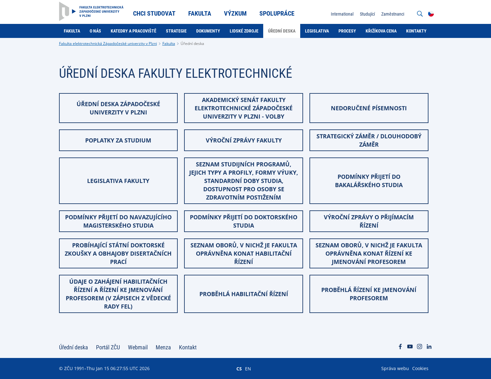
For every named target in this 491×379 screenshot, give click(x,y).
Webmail (138, 347)
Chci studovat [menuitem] (154, 13)
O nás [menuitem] (95, 30)
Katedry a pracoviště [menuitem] (133, 30)
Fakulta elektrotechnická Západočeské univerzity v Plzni (108, 43)
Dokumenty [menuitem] (208, 30)
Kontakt (188, 347)
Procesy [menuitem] (347, 30)
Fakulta (168, 43)
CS (239, 368)
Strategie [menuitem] (176, 30)
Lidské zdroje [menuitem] (244, 30)
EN (248, 368)
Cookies (420, 368)
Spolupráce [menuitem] (276, 13)
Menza (163, 347)
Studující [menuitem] (367, 14)
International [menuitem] (342, 14)
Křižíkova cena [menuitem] (381, 30)
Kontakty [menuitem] (416, 30)
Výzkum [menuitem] (235, 13)
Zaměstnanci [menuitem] (392, 14)
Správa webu (395, 368)
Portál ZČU (108, 347)
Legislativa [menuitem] (317, 30)
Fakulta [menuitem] (199, 13)
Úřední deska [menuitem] (281, 30)
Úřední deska (192, 43)
